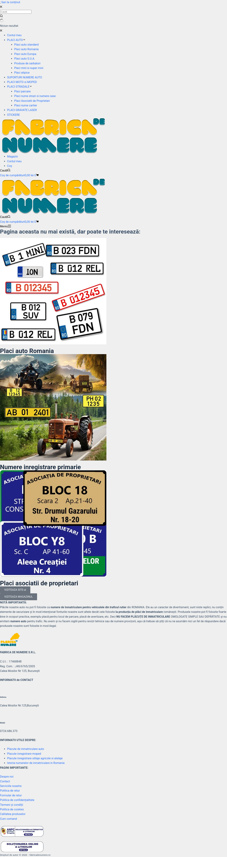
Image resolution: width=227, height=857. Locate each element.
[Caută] (5, 170)
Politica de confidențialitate (17, 800)
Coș (9, 166)
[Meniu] (5, 226)
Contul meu (14, 161)
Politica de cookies (12, 809)
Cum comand (8, 818)
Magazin (12, 156)
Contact (5, 781)
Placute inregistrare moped (24, 753)
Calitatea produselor (13, 814)
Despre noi (6, 776)
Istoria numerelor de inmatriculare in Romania (36, 763)
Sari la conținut (10, 2)
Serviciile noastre (11, 786)
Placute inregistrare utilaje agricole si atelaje (35, 758)
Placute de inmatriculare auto (25, 749)
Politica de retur (10, 790)
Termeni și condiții (11, 804)
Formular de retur (11, 795)
